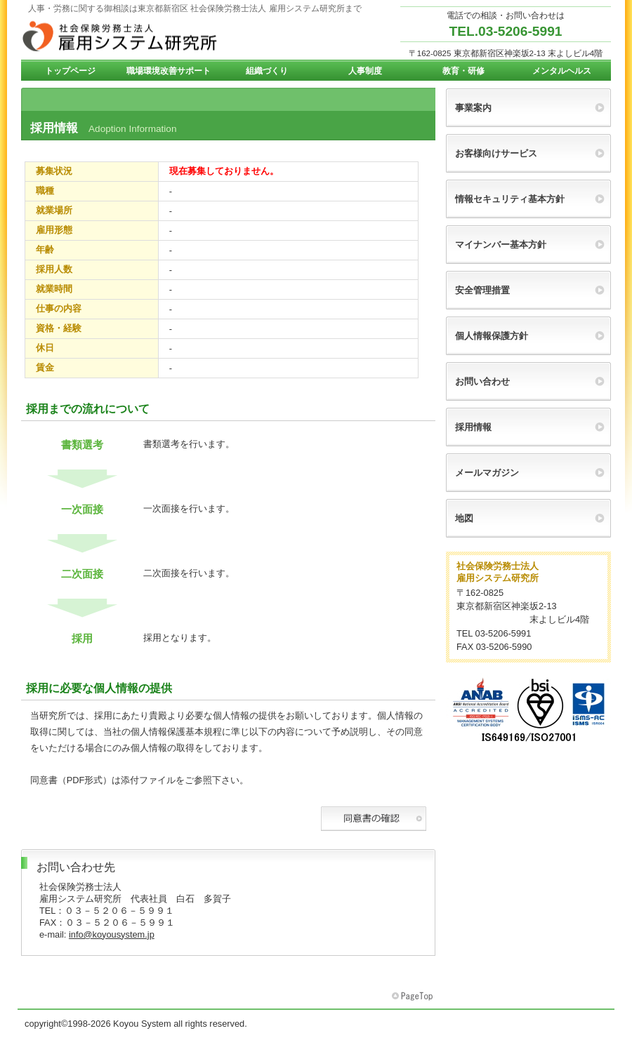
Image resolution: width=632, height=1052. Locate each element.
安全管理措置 (482, 290)
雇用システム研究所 (161, 35)
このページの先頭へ (413, 996)
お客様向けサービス (496, 153)
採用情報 (473, 427)
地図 (464, 518)
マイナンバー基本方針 (500, 244)
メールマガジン (487, 472)
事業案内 (473, 107)
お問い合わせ (482, 381)
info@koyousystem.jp (111, 934)
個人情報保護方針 (491, 336)
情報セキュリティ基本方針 (510, 199)
